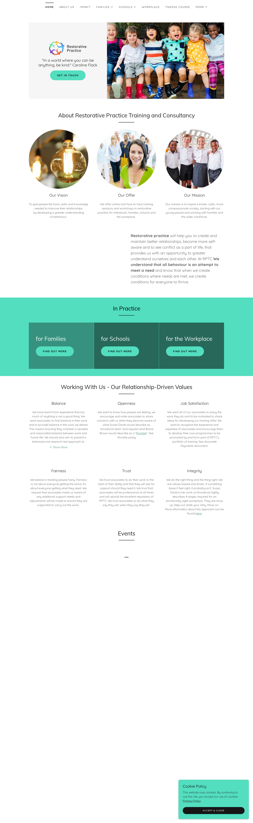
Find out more (55, 351)
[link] (67, 48)
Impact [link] (85, 7)
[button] (104, 7)
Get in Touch (68, 75)
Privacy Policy (192, 800)
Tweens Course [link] (177, 7)
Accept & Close (213, 810)
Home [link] (49, 7)
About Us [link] (66, 7)
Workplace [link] (151, 7)
